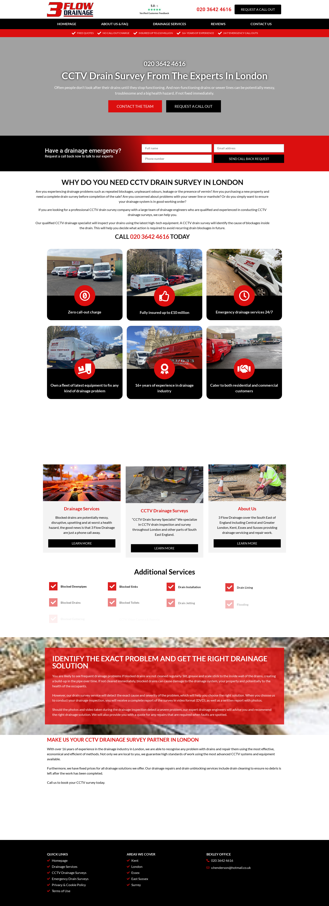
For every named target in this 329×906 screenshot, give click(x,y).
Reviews (218, 24)
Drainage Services (169, 24)
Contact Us (261, 24)
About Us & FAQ (114, 24)
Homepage (66, 24)
